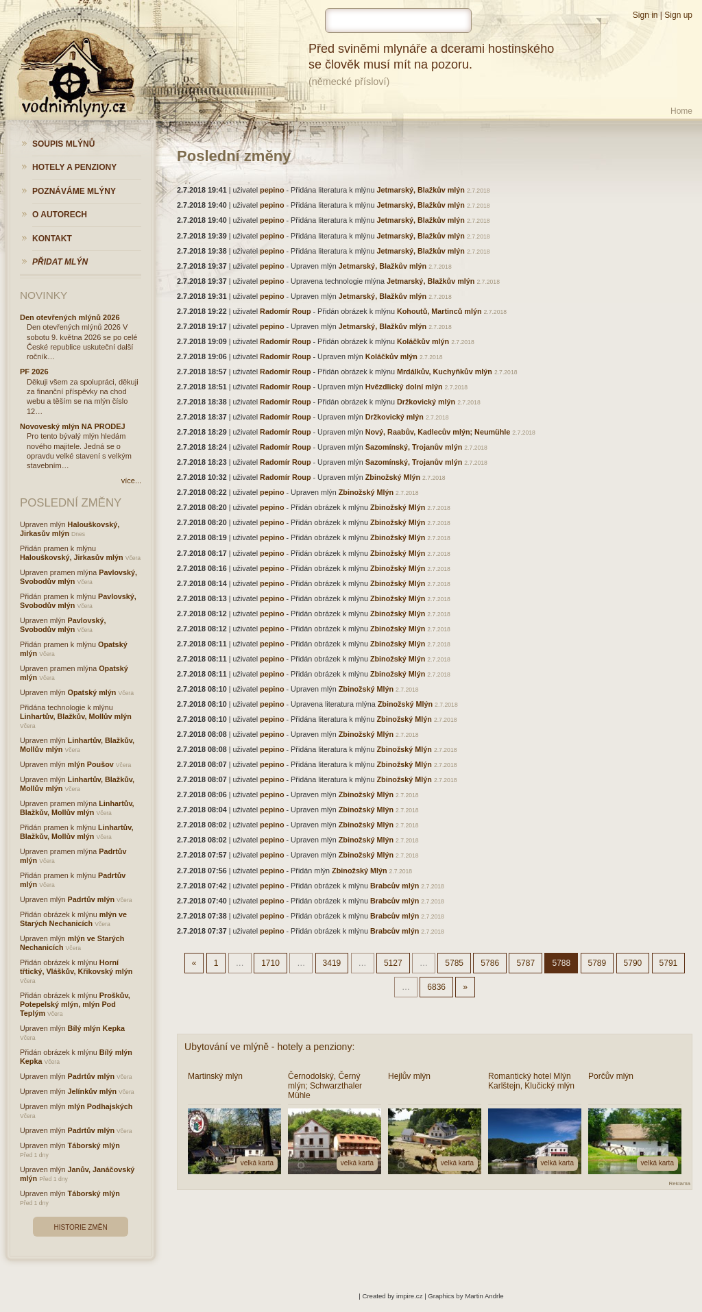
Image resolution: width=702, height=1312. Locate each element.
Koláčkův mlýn (423, 341)
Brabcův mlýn (394, 886)
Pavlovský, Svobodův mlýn (63, 624)
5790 (633, 963)
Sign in (645, 15)
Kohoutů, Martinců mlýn (439, 311)
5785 (454, 963)
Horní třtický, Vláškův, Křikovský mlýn (76, 966)
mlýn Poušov (91, 764)
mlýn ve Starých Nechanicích (73, 918)
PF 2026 (34, 371)
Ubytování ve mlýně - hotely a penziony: (269, 1046)
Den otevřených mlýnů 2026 (70, 317)
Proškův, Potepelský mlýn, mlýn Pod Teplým (75, 1004)
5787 (525, 963)
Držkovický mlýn (426, 402)
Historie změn (80, 1227)
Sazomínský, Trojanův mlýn (414, 447)
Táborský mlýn (94, 1145)
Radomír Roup (285, 311)
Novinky (43, 295)
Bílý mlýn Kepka (96, 1028)
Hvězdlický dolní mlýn (404, 386)
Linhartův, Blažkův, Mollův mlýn (76, 716)
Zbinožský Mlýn (392, 477)
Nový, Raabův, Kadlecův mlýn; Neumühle (438, 432)
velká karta (257, 1163)
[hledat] (398, 20)
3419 (332, 963)
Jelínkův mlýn (92, 1091)
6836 (436, 987)
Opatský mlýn (92, 692)
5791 (668, 963)
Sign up (678, 15)
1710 (270, 963)
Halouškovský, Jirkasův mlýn (71, 557)
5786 (490, 963)
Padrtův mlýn (91, 899)
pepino (272, 190)
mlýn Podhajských (100, 1106)
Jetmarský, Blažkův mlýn (421, 190)
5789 (597, 963)
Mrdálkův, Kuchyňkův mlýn (444, 371)
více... (131, 480)
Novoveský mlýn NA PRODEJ (72, 426)
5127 (393, 963)
